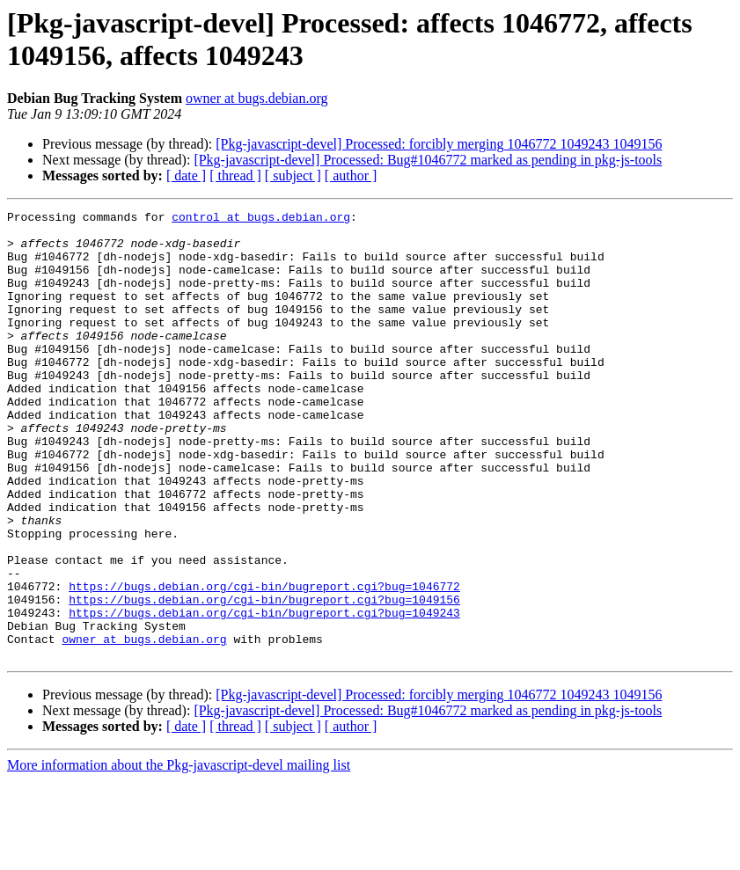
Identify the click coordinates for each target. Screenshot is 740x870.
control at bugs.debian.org (261, 219)
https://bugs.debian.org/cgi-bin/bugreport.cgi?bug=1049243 (264, 694)
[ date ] (186, 175)
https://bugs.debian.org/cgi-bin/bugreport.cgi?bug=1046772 (264, 662)
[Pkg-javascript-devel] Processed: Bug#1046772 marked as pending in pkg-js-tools (428, 159)
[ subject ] (293, 175)
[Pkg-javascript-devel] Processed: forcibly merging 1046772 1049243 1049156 (439, 143)
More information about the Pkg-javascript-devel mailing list (178, 854)
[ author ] (351, 175)
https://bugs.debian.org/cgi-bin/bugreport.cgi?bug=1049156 (264, 678)
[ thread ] (235, 175)
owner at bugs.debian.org (256, 98)
